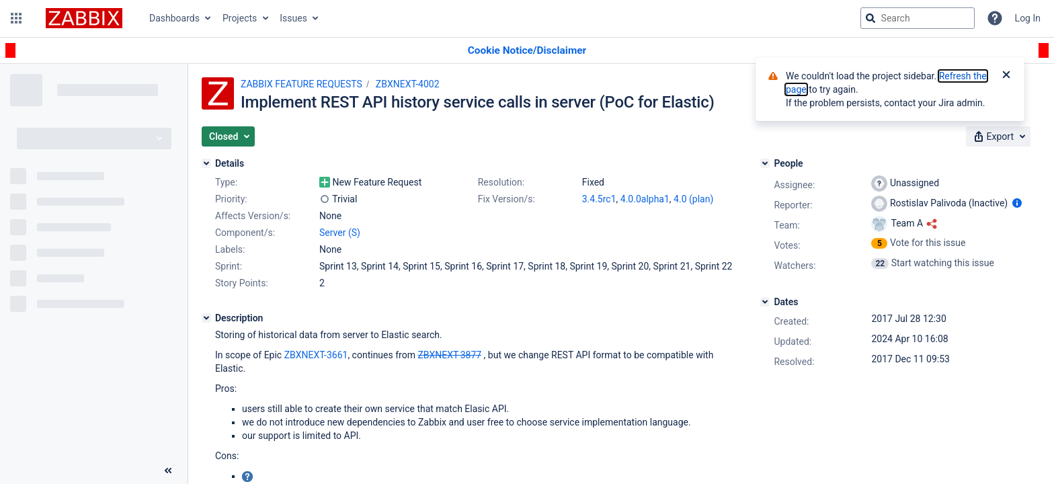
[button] (16, 18)
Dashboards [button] (174, 18)
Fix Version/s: (506, 199)
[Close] (1006, 76)
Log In (1028, 18)
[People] (765, 163)
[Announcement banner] (527, 51)
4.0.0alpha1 (645, 199)
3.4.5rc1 (599, 199)
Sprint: (228, 266)
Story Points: (241, 283)
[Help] (995, 18)
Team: (786, 225)
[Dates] (765, 302)
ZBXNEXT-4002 (408, 84)
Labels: (230, 249)
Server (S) (339, 232)
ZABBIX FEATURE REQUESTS (301, 84)
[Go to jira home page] (84, 18)
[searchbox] (917, 18)
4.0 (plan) (693, 199)
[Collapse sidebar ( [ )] (168, 470)
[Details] (206, 163)
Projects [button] (239, 18)
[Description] (206, 318)
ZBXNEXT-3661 (316, 355)
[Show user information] (1017, 203)
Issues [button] (293, 18)
